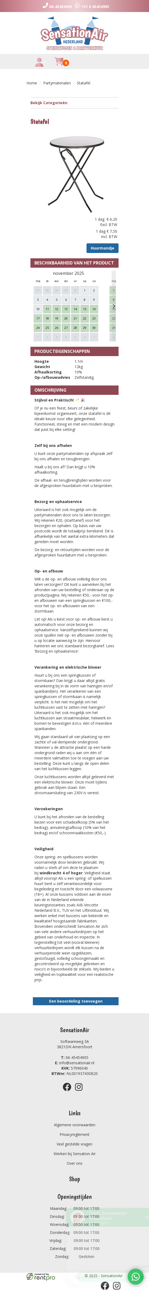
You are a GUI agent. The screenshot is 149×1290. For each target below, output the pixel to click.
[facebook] (68, 1091)
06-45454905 (74, 1057)
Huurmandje (102, 248)
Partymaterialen (57, 82)
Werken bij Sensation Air (75, 1153)
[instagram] (80, 1091)
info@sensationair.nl (74, 1062)
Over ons (75, 1163)
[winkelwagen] (59, 64)
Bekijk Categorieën (74, 102)
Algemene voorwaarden (74, 1124)
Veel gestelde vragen (74, 1144)
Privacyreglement (74, 1134)
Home (31, 82)
